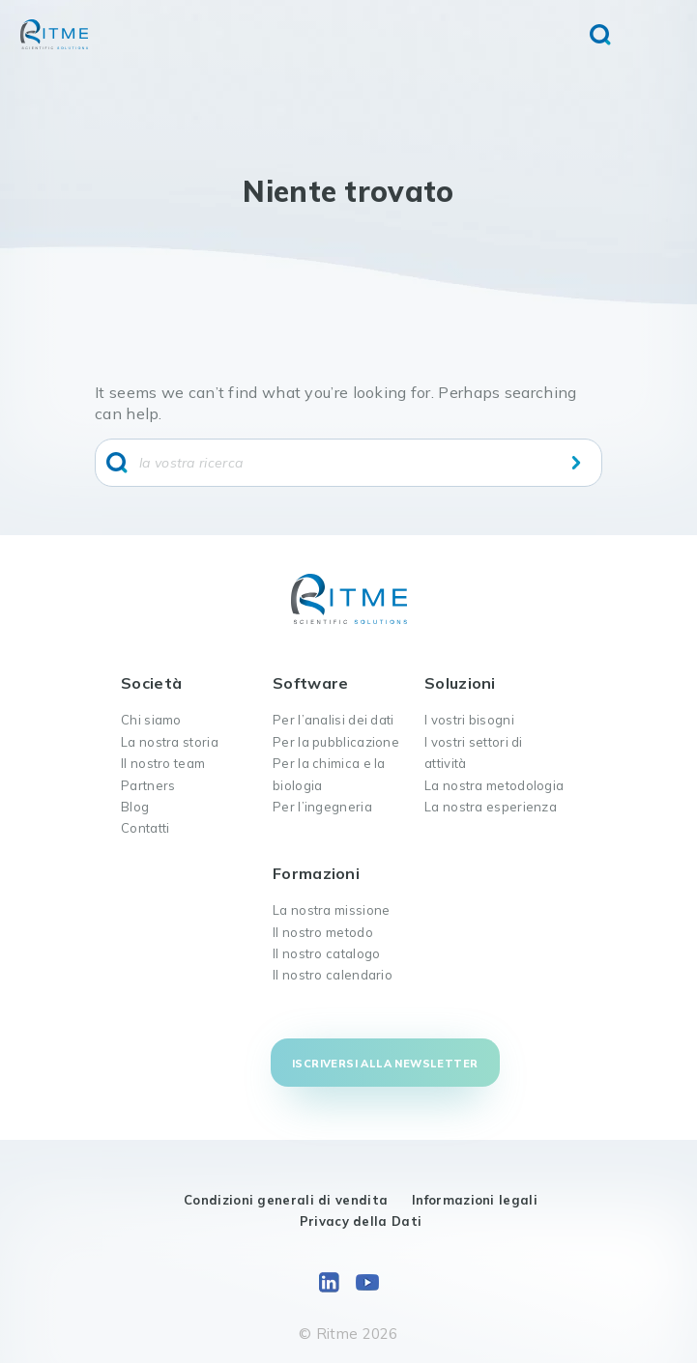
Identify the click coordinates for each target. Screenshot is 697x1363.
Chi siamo (151, 719)
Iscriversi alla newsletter (385, 1063)
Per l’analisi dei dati (333, 719)
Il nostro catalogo (326, 953)
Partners (148, 785)
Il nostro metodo (323, 932)
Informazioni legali (474, 1199)
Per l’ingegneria (322, 806)
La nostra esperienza (490, 806)
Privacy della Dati (360, 1221)
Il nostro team (163, 763)
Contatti (145, 828)
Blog (135, 806)
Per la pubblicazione (336, 742)
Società (151, 683)
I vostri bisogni (469, 719)
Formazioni (316, 873)
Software (310, 683)
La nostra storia (169, 742)
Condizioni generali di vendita (286, 1199)
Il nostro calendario (332, 974)
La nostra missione (331, 910)
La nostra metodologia (494, 785)
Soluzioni (460, 683)
